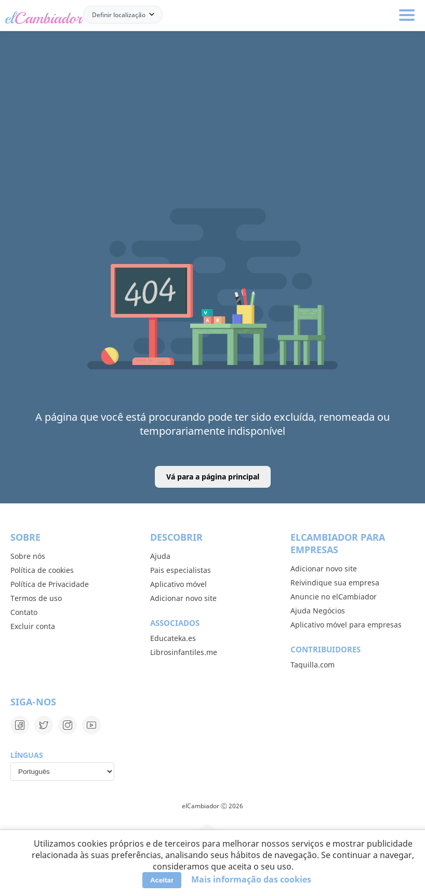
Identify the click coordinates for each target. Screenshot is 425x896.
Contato (23, 612)
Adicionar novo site (183, 598)
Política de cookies (42, 570)
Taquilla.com (312, 665)
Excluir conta (32, 626)
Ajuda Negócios (317, 611)
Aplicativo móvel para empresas (346, 625)
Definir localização (118, 14)
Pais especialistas (180, 570)
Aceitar (162, 880)
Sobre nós (27, 556)
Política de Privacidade (49, 584)
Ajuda (160, 556)
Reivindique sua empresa (334, 582)
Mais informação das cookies (251, 879)
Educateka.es (173, 638)
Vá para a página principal (212, 477)
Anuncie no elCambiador (333, 596)
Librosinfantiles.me (183, 652)
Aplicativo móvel (178, 584)
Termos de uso (36, 598)
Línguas (26, 755)
